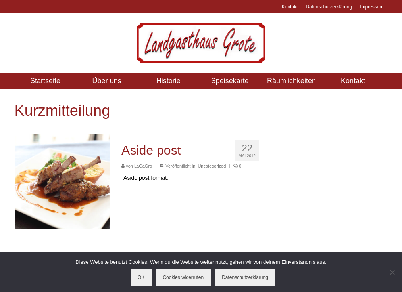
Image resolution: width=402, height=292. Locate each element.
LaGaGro (143, 166)
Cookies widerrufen (183, 277)
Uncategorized (212, 166)
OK (141, 277)
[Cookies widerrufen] (392, 272)
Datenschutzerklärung (245, 277)
